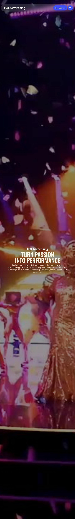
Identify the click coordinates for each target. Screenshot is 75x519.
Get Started (60, 7)
